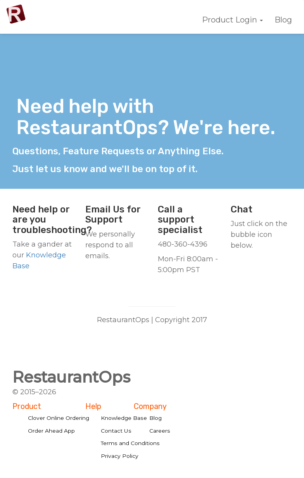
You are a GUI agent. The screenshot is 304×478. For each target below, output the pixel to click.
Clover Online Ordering (58, 418)
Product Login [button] (232, 19)
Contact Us (116, 431)
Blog (283, 19)
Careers (159, 431)
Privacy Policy (119, 456)
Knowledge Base (124, 418)
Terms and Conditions (130, 443)
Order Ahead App (51, 431)
